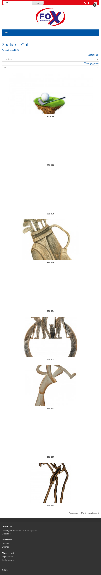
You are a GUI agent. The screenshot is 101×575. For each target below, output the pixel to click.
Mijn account (7, 556)
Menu (6, 32)
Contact (5, 543)
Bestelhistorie (8, 560)
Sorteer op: (93, 54)
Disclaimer (6, 533)
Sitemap (5, 547)
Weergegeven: (91, 63)
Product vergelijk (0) (10, 50)
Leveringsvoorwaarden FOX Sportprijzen (19, 530)
